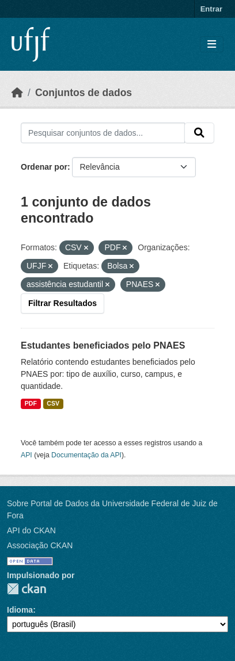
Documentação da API (86, 455)
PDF (31, 403)
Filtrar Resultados (62, 303)
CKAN (26, 589)
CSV (53, 403)
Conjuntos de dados (83, 92)
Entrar (211, 9)
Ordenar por (44, 166)
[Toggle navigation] (211, 44)
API (26, 455)
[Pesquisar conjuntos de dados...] (103, 133)
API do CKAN (31, 530)
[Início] (17, 92)
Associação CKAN (40, 545)
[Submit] (199, 133)
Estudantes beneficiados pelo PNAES (103, 345)
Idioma (20, 609)
